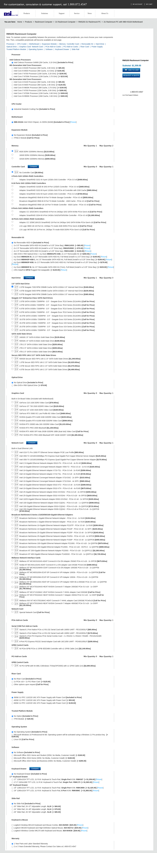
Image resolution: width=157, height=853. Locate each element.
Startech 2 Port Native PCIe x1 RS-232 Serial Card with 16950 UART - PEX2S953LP (58, 630)
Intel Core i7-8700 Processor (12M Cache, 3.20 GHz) (39, 74)
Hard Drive (100, 44)
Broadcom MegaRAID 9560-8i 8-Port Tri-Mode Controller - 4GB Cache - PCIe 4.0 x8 (59, 201)
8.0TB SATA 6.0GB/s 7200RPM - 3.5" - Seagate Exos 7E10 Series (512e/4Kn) (57, 312)
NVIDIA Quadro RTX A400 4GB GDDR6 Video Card (45, 417)
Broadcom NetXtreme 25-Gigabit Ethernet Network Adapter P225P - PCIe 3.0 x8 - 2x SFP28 (61, 533)
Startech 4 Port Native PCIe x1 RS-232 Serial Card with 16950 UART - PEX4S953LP (58, 633)
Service (76, 13)
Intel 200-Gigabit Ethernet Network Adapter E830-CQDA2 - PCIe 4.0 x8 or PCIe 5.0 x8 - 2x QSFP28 (59, 510)
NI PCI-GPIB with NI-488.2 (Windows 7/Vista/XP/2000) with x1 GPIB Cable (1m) (57, 666)
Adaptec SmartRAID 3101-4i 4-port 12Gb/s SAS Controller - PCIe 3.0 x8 (53, 180)
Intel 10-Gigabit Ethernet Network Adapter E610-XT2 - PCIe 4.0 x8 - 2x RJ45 (55, 485)
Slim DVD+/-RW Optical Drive (29, 385)
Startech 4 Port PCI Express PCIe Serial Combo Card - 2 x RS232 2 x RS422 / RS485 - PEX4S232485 (60, 637)
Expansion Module (49, 44)
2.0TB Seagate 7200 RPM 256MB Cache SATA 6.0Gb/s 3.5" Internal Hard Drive (56, 287)
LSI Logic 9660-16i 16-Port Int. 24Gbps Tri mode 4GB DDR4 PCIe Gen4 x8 (55, 226)
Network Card (37, 47)
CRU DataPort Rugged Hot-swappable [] (39, 270)
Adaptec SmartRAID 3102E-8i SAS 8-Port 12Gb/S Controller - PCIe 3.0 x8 (54, 187)
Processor (10, 44)
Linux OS (23, 739)
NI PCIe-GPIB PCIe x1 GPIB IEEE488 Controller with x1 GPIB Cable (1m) (55, 649)
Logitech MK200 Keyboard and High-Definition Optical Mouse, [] (50, 828)
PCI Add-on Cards (70, 47)
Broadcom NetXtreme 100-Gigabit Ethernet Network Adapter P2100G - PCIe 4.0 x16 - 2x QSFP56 (63, 543)
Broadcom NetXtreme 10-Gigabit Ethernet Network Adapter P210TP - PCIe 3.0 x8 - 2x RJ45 (61, 525)
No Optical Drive (27, 382)
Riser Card (84, 47)
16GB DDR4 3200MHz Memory (37, 155)
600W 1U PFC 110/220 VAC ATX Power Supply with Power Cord (44, 703)
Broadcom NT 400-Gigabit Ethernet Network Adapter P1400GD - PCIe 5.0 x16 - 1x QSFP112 (62, 554)
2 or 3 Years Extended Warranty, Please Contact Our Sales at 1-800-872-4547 (44, 846)
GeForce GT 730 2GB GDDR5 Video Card (41, 406)
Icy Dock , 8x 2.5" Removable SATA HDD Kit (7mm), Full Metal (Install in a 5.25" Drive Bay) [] (63, 267)
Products (27, 13)
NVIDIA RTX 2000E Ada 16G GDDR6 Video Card (45, 424)
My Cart (148, 4)
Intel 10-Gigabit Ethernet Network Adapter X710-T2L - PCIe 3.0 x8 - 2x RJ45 (55, 470)
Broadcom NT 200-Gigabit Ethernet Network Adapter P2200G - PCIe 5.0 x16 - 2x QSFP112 (62, 551)
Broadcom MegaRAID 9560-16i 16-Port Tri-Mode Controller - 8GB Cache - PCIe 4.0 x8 (60, 205)
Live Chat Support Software (130, 95)
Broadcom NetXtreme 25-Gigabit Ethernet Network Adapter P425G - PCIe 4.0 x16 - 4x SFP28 (62, 536)
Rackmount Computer (43, 22)
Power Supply (97, 47)
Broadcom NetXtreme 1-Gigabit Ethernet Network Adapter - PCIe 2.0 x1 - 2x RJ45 (57, 518)
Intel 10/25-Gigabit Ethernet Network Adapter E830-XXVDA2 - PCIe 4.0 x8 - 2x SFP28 (59, 499)
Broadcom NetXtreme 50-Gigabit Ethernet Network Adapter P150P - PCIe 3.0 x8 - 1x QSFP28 (62, 540)
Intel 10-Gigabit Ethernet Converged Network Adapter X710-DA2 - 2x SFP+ (54, 478)
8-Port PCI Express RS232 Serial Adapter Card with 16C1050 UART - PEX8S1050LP (58, 642)
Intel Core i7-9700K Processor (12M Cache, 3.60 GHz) (40, 93)
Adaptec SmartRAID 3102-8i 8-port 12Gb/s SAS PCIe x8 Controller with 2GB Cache (58, 190)
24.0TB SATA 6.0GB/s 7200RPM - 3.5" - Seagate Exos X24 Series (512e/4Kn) (57, 330)
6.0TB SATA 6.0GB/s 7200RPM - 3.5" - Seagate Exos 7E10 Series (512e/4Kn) (57, 309)
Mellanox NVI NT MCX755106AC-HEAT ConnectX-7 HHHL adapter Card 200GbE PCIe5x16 (62, 601)
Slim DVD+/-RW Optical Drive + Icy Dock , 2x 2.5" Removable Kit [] (54, 254)
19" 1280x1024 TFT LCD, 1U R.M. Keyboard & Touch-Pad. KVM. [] (57, 788)
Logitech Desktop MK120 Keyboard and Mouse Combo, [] (47, 825)
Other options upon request (30, 684)
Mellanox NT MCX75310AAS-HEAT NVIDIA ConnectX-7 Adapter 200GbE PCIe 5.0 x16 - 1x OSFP (58, 588)
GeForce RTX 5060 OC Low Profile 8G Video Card (45, 413)
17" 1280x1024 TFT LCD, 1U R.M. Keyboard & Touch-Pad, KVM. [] (57, 779)
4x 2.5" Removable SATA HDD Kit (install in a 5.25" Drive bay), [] (51, 251)
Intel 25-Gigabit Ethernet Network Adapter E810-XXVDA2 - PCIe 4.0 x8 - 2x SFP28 (57, 492)
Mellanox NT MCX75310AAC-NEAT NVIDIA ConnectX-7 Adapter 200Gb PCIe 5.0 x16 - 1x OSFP (61, 596)
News (90, 13)
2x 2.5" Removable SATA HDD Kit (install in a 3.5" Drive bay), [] (51, 248)
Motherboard (34, 44)
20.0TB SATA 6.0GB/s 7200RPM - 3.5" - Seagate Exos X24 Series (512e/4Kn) (57, 327)
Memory (62, 44)
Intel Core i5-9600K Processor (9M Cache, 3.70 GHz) (39, 88)
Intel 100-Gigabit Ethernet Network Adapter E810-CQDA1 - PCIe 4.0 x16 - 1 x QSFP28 (59, 503)
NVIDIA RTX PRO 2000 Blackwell (38, 428)
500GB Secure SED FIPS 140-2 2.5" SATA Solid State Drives (49, 359)
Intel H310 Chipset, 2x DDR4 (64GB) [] (44, 122)
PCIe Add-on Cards (53, 47)
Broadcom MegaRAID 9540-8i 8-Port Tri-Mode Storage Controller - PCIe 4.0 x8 (56, 198)
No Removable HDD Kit (30, 243)
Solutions (44, 13)
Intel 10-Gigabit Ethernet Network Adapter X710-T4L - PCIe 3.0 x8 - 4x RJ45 (55, 474)
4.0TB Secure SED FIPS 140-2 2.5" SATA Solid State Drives (49, 370)
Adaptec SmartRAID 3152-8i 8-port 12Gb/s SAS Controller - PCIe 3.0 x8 (53, 194)
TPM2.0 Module (25, 138)
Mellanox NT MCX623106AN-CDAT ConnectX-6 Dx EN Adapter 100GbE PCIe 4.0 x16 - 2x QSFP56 (59, 569)
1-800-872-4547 (136, 92)
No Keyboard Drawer (29, 774)
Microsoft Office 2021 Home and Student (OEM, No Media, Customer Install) (48, 755)
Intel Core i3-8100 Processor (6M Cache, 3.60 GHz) (38, 68)
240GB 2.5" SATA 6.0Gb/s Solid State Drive (42, 337)
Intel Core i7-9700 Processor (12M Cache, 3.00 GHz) (39, 90)
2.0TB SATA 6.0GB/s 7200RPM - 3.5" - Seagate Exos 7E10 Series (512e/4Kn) (57, 301)
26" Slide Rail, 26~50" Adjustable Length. (36, 812)
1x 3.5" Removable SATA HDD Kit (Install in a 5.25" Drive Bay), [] (51, 245)
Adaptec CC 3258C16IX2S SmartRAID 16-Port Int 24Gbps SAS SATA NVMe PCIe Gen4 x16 (62, 222)
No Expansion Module (30, 135)
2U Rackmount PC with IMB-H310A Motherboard (123, 22)
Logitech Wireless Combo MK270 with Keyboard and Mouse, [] (49, 831)
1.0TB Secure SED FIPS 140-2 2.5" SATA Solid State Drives (49, 362)
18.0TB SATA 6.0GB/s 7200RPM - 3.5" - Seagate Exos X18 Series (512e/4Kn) (57, 319)
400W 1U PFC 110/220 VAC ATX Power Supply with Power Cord (43, 700)
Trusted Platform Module (16, 49)
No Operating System (29, 732)
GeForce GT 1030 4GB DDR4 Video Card (41, 410)
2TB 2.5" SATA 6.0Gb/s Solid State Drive (41, 348)
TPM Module (22, 719)
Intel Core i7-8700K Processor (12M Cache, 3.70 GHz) (40, 76)
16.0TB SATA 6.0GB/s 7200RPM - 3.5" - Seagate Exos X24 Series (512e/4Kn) (57, 316)
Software (49, 49)
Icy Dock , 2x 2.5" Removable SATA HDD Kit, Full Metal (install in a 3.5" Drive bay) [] (59, 257)
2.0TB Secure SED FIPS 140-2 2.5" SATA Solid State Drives (49, 366)
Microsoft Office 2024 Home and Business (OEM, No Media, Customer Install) (49, 761)
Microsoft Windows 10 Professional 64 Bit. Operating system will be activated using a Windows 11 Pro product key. (60, 736)
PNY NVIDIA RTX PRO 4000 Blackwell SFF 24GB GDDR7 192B (51, 435)
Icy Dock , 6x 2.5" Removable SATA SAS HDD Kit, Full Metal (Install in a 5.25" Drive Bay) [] (59, 263)
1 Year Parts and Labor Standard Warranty (30, 844)
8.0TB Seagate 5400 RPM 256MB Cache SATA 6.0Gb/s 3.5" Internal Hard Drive (56, 294)
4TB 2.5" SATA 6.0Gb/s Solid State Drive (41, 352)
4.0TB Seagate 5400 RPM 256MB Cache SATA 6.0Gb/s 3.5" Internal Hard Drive (56, 291)
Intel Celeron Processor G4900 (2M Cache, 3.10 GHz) (42, 62)
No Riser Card (26, 679)
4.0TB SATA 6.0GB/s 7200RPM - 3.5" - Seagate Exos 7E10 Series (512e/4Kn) (57, 305)
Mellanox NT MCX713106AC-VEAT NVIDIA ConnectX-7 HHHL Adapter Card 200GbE (59, 592)
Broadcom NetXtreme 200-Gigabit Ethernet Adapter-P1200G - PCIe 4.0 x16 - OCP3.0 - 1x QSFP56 (64, 547)
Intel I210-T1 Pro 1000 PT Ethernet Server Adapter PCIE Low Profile (51, 452)
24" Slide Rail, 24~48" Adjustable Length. (36, 809)
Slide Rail (75, 49)
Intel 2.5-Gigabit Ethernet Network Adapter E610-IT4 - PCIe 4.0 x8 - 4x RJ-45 (55, 463)
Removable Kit (87, 44)
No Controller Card (31, 173)
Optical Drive (11, 47)
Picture (73, 122)
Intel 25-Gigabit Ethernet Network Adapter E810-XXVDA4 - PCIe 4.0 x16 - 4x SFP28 (58, 496)
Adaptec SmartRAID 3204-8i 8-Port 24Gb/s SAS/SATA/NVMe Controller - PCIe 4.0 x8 (59, 215)
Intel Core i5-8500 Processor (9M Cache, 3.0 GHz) (38, 71)
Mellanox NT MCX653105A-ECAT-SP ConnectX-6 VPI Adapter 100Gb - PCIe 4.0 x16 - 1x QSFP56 (62, 573)
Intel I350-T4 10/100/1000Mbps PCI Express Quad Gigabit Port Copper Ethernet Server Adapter (63, 460)
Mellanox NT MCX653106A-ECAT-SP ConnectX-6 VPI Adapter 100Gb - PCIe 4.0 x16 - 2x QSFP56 (58, 578)
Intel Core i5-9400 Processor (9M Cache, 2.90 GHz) (39, 85)
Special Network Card (34, 612)
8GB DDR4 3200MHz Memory (36, 152)
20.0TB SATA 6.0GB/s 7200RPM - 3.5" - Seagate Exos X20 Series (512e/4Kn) (57, 323)
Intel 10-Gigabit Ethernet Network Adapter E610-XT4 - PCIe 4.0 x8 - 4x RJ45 (55, 488)
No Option (25, 716)
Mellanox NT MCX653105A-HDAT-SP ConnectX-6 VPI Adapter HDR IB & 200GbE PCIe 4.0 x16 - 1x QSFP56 (63, 583)
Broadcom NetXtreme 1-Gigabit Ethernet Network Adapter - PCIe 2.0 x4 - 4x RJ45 (57, 522)
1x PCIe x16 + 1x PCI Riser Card (31, 682)
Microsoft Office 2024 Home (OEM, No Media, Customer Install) (43, 758)
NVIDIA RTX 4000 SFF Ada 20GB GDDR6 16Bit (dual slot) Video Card (54, 431)
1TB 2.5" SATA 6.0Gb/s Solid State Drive (41, 344)
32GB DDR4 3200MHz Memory (37, 159)
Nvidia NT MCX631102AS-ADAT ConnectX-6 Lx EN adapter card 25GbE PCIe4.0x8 (58, 565)
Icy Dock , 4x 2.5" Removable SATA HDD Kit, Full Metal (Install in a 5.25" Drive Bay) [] (62, 260)
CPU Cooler (22, 44)
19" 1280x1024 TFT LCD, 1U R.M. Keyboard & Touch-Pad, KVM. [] (55, 791)
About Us (104, 13)
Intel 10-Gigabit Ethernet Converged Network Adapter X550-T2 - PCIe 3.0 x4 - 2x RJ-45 (59, 467)
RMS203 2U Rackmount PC (89, 22)
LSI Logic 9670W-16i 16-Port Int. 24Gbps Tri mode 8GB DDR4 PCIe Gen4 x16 (57, 230)
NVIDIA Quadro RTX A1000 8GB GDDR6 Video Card (46, 421)
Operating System (36, 49)
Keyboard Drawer (62, 49)
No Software (26, 752)
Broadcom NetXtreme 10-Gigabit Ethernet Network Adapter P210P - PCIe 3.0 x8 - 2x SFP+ (61, 529)
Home (19, 22)
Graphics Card (25, 47)
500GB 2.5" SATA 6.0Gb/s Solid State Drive (42, 341)
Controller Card (73, 44)
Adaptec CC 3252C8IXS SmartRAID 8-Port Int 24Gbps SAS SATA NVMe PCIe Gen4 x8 (60, 212)
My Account (136, 4)
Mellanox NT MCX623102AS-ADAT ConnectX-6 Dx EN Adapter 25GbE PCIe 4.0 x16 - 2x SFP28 (63, 561)
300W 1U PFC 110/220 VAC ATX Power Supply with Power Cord (47, 697)
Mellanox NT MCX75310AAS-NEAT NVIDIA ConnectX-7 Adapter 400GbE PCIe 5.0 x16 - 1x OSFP (58, 604)
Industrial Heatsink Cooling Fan (33, 109)
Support (61, 13)
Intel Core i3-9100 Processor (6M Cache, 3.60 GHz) (38, 82)
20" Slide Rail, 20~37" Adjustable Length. (36, 806)
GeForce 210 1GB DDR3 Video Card (39, 403)
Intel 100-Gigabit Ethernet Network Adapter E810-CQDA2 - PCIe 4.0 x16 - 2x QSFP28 (59, 506)
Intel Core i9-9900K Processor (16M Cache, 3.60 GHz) (40, 96)
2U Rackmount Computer (65, 22)
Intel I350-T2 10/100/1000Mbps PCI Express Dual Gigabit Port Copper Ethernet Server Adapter (62, 456)
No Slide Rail (26, 804)
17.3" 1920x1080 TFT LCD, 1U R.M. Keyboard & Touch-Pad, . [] (55, 782)
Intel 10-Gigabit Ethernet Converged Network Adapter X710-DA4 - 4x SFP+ (54, 481)
